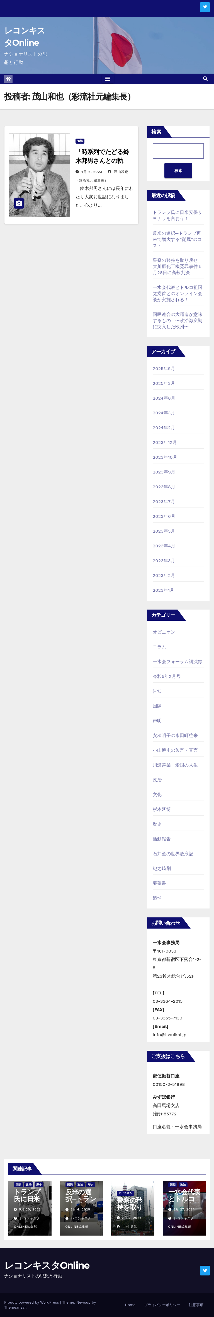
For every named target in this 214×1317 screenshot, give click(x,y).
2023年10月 (165, 457)
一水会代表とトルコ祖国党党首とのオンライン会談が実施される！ (177, 293)
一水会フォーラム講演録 (177, 661)
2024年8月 (164, 398)
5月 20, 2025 (30, 1209)
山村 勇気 (127, 1227)
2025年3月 (164, 383)
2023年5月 (164, 531)
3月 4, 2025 (80, 1209)
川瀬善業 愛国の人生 (175, 765)
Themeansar (15, 1307)
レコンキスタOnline (46, 1265)
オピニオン (164, 632)
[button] (205, 78)
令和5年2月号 (167, 676)
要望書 (159, 883)
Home (130, 1305)
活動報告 (162, 839)
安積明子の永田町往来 (175, 735)
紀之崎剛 (162, 868)
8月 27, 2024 (184, 1209)
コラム (159, 646)
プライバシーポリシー (162, 1305)
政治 (157, 779)
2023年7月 (164, 501)
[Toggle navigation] (108, 79)
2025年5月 (164, 368)
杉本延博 (162, 809)
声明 (157, 720)
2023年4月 (164, 545)
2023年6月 (164, 516)
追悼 (80, 140)
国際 (157, 706)
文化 (157, 794)
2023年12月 (165, 442)
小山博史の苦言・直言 (175, 750)
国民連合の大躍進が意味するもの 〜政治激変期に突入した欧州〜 (177, 320)
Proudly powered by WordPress (32, 1302)
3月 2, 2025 (132, 1218)
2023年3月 (164, 560)
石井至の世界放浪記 (173, 853)
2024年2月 (164, 427)
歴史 (157, 824)
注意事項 (196, 1305)
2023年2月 (164, 575)
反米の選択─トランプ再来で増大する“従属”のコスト (177, 239)
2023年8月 (164, 486)
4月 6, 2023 (92, 172)
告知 (157, 691)
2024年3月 (164, 412)
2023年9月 (164, 472)
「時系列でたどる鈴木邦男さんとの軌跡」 (102, 160)
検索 (156, 132)
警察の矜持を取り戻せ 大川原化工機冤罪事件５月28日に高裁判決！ (177, 266)
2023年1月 (163, 590)
